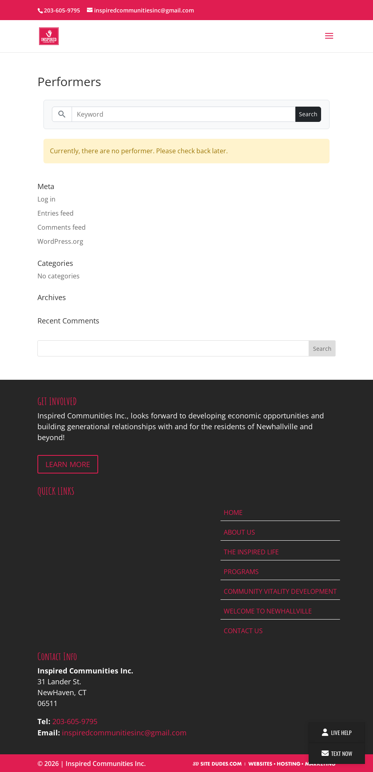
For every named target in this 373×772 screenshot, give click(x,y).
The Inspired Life (251, 552)
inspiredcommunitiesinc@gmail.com (124, 732)
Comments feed (61, 227)
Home (233, 512)
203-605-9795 (74, 721)
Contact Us (243, 630)
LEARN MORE (67, 464)
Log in (46, 199)
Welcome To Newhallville (268, 611)
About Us (239, 532)
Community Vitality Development (280, 591)
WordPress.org (60, 241)
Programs (241, 571)
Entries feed (55, 213)
